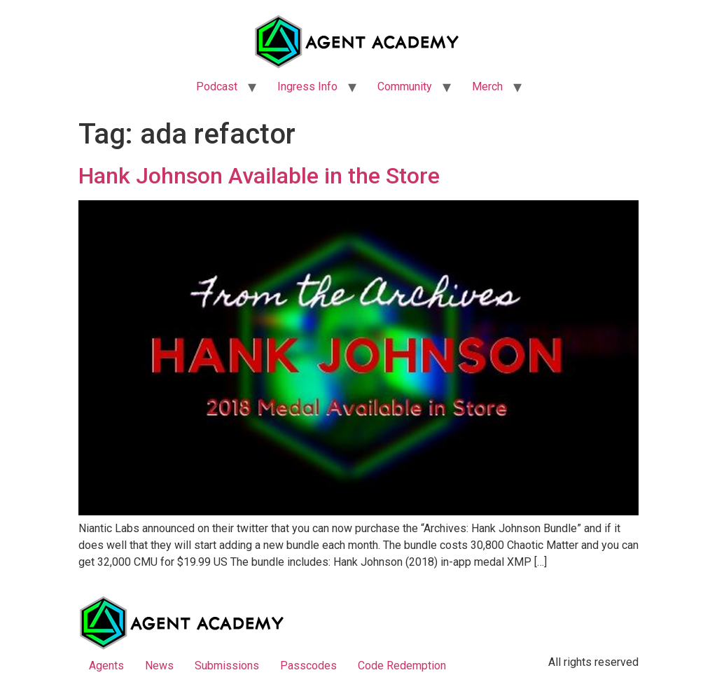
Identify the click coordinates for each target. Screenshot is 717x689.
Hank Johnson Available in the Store (259, 175)
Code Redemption (402, 665)
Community (404, 86)
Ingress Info (307, 86)
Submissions (227, 665)
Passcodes (308, 665)
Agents (106, 665)
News (159, 665)
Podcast (216, 86)
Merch (487, 86)
